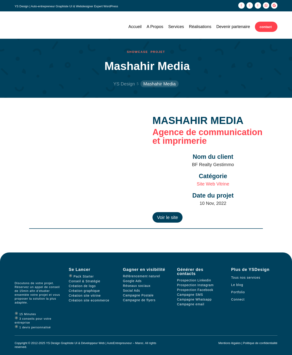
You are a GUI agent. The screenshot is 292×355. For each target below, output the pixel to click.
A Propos (155, 27)
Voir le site (167, 217)
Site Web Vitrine (213, 183)
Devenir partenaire (233, 27)
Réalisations (200, 27)
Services (176, 27)
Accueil (135, 27)
